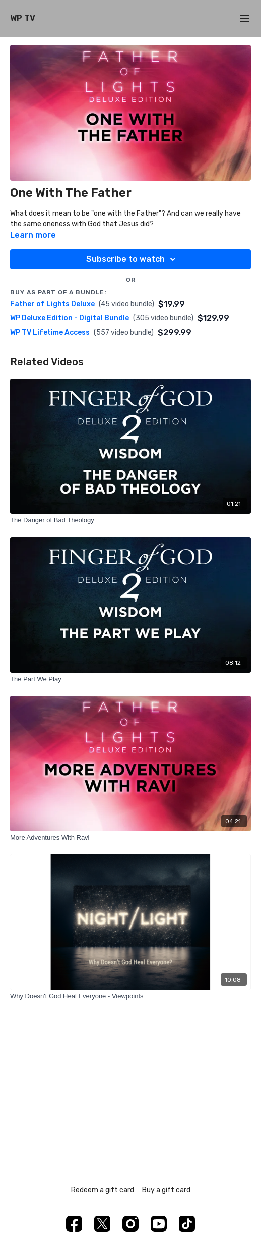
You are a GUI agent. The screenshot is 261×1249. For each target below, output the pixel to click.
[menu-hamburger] (245, 18)
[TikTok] (187, 1224)
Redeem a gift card (102, 1190)
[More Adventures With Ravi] (130, 838)
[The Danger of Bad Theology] (130, 520)
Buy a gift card (166, 1190)
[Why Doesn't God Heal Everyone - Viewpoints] (130, 996)
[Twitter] (102, 1224)
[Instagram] (130, 1224)
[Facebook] (74, 1224)
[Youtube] (159, 1224)
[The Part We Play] (130, 679)
